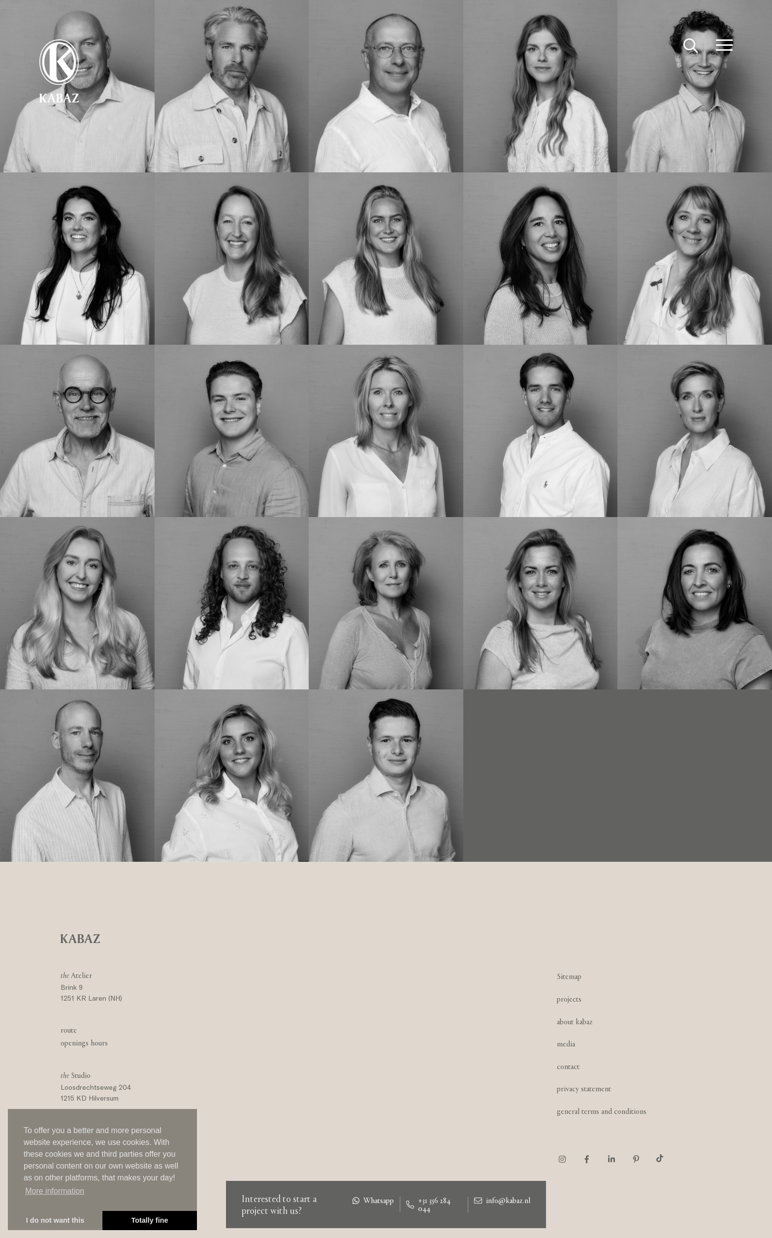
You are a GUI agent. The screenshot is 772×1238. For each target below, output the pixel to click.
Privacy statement (584, 1088)
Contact (568, 1066)
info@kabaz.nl (502, 1201)
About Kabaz (575, 1021)
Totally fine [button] (149, 1220)
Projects (569, 999)
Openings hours (84, 1043)
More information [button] (54, 1191)
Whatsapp (373, 1201)
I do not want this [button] (55, 1220)
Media (566, 1044)
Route (69, 1030)
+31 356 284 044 (428, 1204)
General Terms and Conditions (601, 1111)
